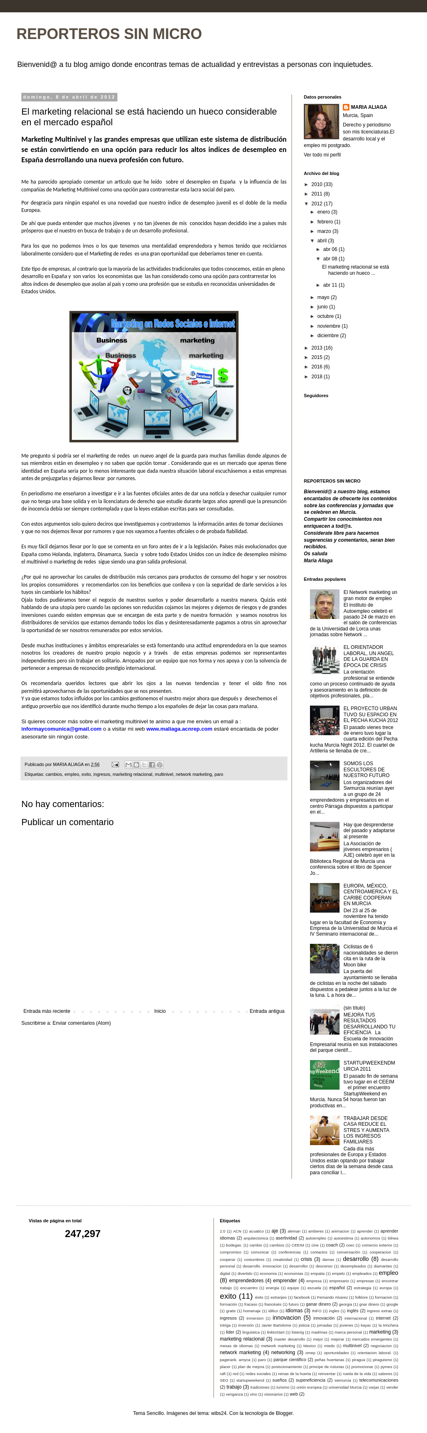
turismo (282, 1387)
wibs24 (218, 1413)
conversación (348, 1252)
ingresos (101, 774)
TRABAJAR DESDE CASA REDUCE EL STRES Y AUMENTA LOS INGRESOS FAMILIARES (366, 1130)
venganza (234, 1394)
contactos (318, 1252)
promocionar (362, 1366)
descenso (324, 1266)
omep (310, 1352)
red (236, 1373)
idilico (273, 1311)
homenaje (252, 1311)
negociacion (381, 1345)
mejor (318, 1339)
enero (324, 212)
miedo (329, 1345)
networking (283, 1352)
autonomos (370, 1238)
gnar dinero (369, 1304)
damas (328, 1259)
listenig (298, 1332)
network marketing (194, 774)
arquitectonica (255, 1238)
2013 (318, 348)
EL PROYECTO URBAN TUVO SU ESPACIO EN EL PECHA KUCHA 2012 (371, 714)
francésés (273, 1304)
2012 (318, 204)
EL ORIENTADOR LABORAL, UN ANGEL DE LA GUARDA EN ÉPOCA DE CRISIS (369, 656)
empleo (71, 774)
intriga (225, 1325)
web (294, 1394)
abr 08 (330, 259)
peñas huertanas (329, 1359)
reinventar (327, 1373)
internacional (355, 1318)
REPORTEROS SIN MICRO (109, 33)
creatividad (282, 1259)
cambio (256, 1245)
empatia (318, 1273)
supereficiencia (311, 1380)
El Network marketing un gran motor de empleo (370, 595)
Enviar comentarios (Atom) (82, 1023)
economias (293, 1273)
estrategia (362, 1288)
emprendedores (246, 1280)
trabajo (234, 1387)
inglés (352, 1310)
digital (225, 1273)
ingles (334, 1311)
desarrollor (298, 1266)
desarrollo (356, 1259)
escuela (314, 1288)
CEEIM (298, 1245)
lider (230, 1331)
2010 (318, 184)
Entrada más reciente (46, 1011)
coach (332, 1244)
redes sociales (258, 1373)
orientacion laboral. (375, 1352)
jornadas (324, 1325)
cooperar (228, 1259)
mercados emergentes (372, 1339)
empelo (338, 1273)
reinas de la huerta (294, 1373)
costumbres (254, 1259)
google (392, 1304)
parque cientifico (289, 1359)
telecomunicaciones (378, 1380)
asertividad (286, 1237)
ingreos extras (379, 1311)
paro (218, 774)
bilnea (393, 1238)
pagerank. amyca (235, 1359)
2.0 (222, 1231)
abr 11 (330, 285)
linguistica (250, 1332)
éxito (259, 1297)
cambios (54, 774)
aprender (364, 1231)
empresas (365, 1281)
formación (228, 1304)
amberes (316, 1231)
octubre (326, 316)
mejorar (337, 1339)
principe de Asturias (326, 1366)
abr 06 (330, 249)
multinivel (164, 774)
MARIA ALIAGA (369, 107)
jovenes (346, 1325)
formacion (383, 1297)
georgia (345, 1304)
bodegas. (234, 1245)
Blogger (284, 1413)
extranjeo (279, 1297)
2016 (318, 367)
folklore (361, 1297)
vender (392, 1387)
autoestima (343, 1238)
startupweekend (250, 1380)
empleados (362, 1273)
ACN (237, 1231)
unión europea (308, 1387)
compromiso (230, 1252)
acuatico (256, 1231)
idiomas (294, 1310)
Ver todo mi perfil (322, 155)
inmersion (255, 1318)
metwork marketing (278, 1345)
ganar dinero (318, 1304)
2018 (318, 377)
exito (86, 774)
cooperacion (380, 1252)
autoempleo (315, 1238)
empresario (339, 1281)
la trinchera (388, 1325)
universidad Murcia (345, 1387)
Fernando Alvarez (332, 1297)
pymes (386, 1366)
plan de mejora (251, 1366)
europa (385, 1288)
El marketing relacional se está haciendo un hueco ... (355, 270)
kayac (366, 1325)
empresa (313, 1281)
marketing (380, 1332)
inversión (246, 1325)
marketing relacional (132, 774)
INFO (316, 1311)
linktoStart (276, 1332)
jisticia (304, 1325)
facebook (302, 1297)
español (337, 1287)
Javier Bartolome (277, 1325)
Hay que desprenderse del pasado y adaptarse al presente (369, 831)
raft (223, 1373)
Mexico (309, 1345)
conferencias (289, 1252)
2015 (318, 357)
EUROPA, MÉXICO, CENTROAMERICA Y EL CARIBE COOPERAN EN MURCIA (371, 894)
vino (253, 1394)
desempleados (353, 1266)
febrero (325, 222)
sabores (385, 1373)
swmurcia (343, 1380)
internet (383, 1318)
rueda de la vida (357, 1373)
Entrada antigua (267, 1011)
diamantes (383, 1266)
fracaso (250, 1304)
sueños (280, 1380)
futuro (294, 1304)
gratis (231, 1311)
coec (350, 1245)
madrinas (319, 1332)
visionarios (273, 1394)
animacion (340, 1231)
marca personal (348, 1332)
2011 (318, 194)
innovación (324, 1318)
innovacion (287, 1317)
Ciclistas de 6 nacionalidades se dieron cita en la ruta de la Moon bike (371, 955)
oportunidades (336, 1352)
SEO (224, 1380)
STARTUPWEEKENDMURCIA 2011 (369, 1066)
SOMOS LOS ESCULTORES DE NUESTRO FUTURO (367, 769)
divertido (245, 1273)
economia (268, 1273)
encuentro (249, 1288)
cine (315, 1245)
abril (322, 241)
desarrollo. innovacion (262, 1266)
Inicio (160, 1011)
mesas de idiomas (236, 1345)
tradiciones (259, 1387)
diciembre (328, 335)
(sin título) (354, 1008)
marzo (325, 231)
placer (225, 1366)
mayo (324, 297)
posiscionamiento (287, 1366)
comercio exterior (377, 1245)
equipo (293, 1288)
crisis (306, 1259)
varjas (374, 1387)
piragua (358, 1359)
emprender (285, 1280)
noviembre (329, 326)
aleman (293, 1231)
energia (272, 1288)
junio (323, 307)
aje (274, 1231)
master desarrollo (289, 1339)
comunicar (260, 1252)
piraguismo (382, 1359)
